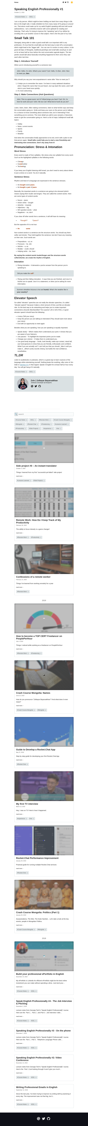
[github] (68, 2)
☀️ (71, 2)
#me (58, 428)
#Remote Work (45, 420)
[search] (46, 414)
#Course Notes (21, 17)
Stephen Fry (24, 365)
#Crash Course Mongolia (63, 420)
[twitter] (65, 2)
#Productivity (21, 428)
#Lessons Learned (62, 424)
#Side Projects (34, 428)
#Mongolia (20, 424)
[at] (63, 2)
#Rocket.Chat (32, 424)
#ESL (32, 17)
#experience (48, 428)
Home (16, 2)
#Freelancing (46, 424)
